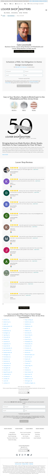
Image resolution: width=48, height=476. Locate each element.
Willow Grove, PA (29, 378)
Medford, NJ (27, 324)
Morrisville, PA (28, 332)
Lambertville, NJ (7, 374)
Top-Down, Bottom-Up (12, 438)
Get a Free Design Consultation (38, 1)
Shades (34, 110)
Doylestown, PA (7, 343)
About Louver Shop (25, 434)
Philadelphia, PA (28, 341)
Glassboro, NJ (6, 359)
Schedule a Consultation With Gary (24, 51)
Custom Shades (19, 428)
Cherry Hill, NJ (6, 337)
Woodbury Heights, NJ (30, 383)
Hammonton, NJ (7, 363)
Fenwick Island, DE (7, 352)
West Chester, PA (29, 372)
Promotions (37, 432)
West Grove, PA (28, 374)
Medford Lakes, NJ (29, 322)
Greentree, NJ (6, 361)
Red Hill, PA (27, 352)
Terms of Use (18, 463)
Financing (37, 434)
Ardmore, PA (6, 319)
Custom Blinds (29, 428)
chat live (19, 402)
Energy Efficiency (12, 434)
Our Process (25, 436)
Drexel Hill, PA (6, 346)
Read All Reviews (24, 308)
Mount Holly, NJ (28, 335)
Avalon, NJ (5, 324)
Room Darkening (12, 436)
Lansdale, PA (6, 378)
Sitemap (31, 463)
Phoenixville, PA (28, 343)
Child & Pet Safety (12, 439)
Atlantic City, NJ (6, 322)
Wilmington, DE (28, 380)
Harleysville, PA (6, 365)
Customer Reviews (25, 438)
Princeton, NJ (28, 348)
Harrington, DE (6, 367)
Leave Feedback (37, 438)
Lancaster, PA (6, 376)
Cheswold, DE (6, 341)
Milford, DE (27, 328)
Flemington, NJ (6, 354)
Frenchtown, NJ (6, 356)
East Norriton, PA (7, 350)
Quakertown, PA (28, 350)
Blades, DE (5, 328)
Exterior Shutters (40, 428)
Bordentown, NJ (7, 330)
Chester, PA (6, 339)
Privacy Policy (8, 82)
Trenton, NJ (27, 363)
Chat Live (24, 67)
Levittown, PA (6, 383)
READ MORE (5, 154)
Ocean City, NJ (28, 339)
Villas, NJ (27, 367)
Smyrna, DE (27, 359)
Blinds (24, 110)
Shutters (14, 110)
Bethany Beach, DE (7, 326)
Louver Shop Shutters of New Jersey (24, 48)
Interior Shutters (8, 428)
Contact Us (37, 436)
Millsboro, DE (28, 330)
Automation (12, 432)
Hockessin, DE (6, 370)
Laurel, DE (5, 380)
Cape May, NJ (6, 335)
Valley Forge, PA (28, 365)
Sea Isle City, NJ (28, 356)
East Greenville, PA (7, 348)
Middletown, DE (28, 326)
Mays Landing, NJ (29, 319)
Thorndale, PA (28, 361)
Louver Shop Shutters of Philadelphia (28, 47)
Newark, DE (27, 337)
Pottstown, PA (28, 346)
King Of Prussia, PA (7, 372)
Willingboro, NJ (28, 376)
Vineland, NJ (27, 370)
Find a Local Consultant (25, 432)
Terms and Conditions (33, 81)
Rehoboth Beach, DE (29, 354)
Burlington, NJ (6, 332)
